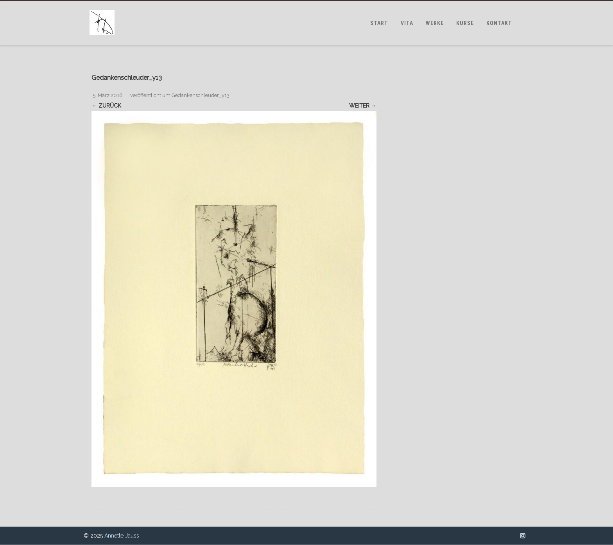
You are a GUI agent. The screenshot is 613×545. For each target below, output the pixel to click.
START (379, 23)
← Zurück (106, 106)
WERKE (435, 23)
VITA (407, 23)
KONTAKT (499, 23)
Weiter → (362, 106)
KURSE (465, 23)
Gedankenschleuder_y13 (200, 95)
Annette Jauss (121, 535)
